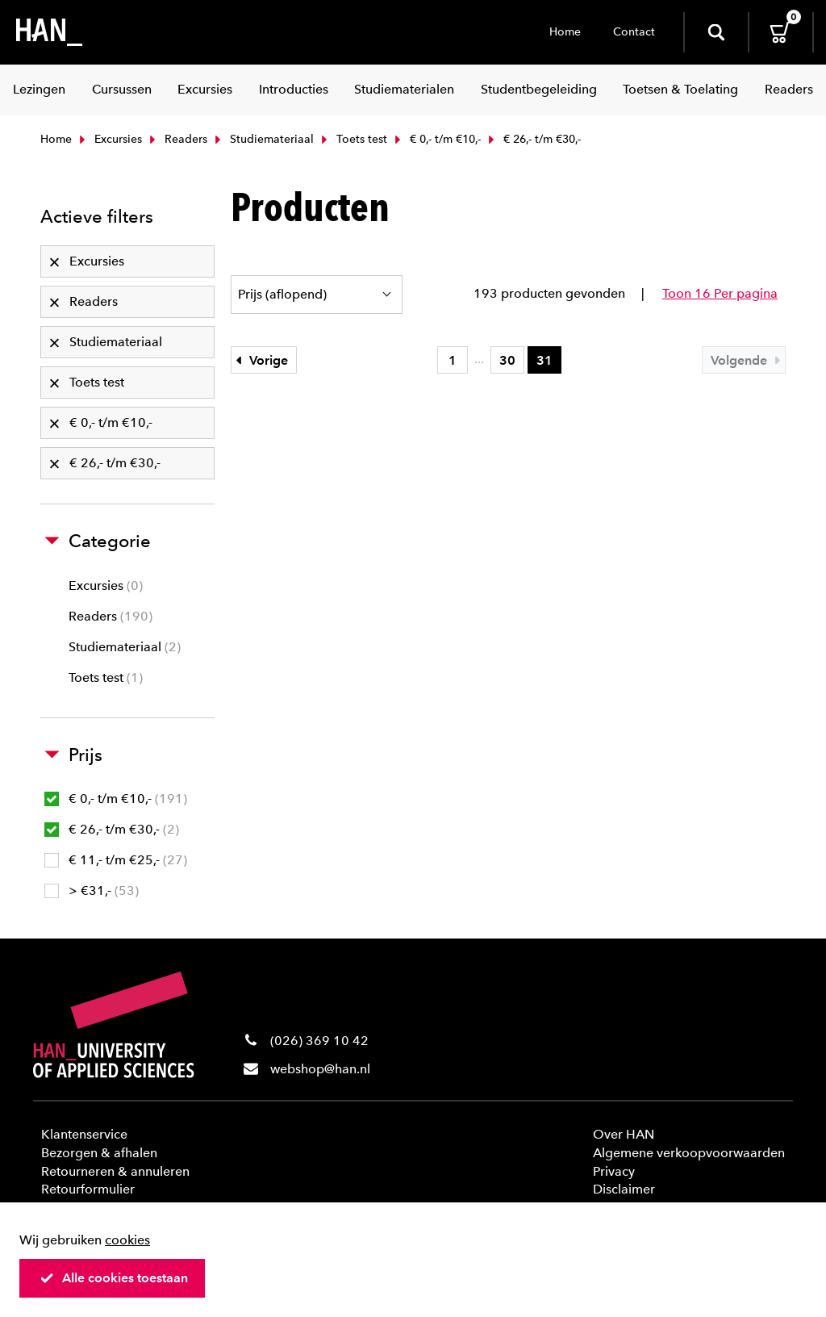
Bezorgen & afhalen (99, 1152)
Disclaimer (624, 1189)
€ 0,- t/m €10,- (436, 139)
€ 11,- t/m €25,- (115, 860)
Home (565, 32)
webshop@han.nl (320, 1069)
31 (544, 360)
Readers (176, 139)
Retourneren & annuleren (115, 1171)
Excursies (109, 139)
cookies (127, 1240)
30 (507, 360)
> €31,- (91, 890)
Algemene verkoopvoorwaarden (689, 1152)
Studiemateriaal (262, 139)
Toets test (352, 139)
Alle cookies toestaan (114, 1278)
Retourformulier (88, 1189)
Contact (634, 32)
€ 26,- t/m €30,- (111, 829)
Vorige (260, 360)
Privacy (614, 1171)
